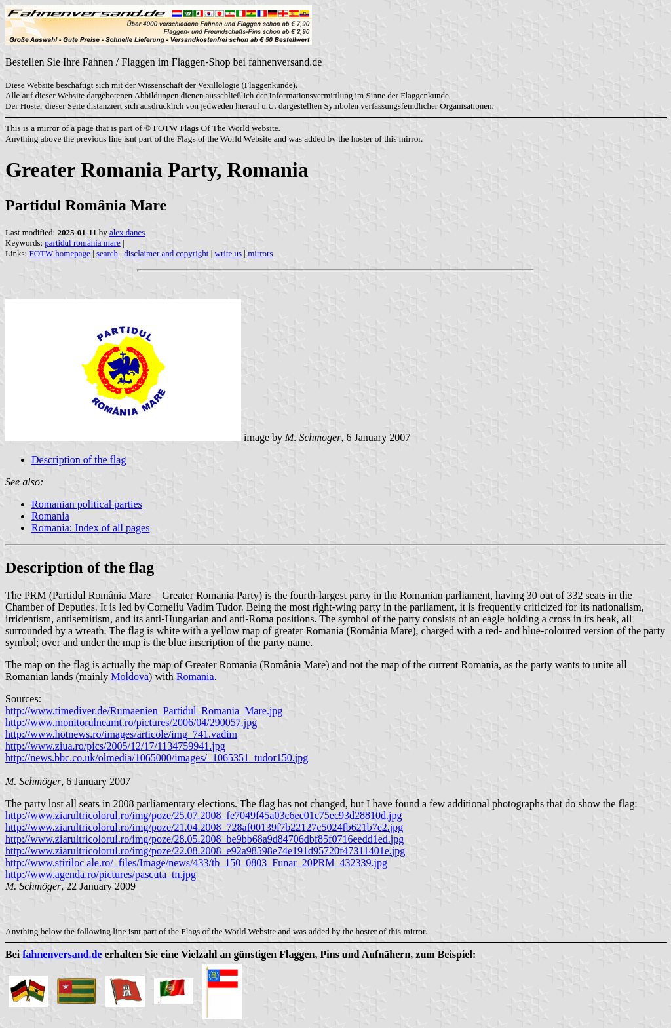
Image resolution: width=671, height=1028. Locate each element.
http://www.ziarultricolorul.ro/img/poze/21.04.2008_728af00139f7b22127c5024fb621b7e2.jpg (204, 827)
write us (228, 253)
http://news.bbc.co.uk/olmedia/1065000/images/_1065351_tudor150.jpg (156, 757)
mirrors (260, 253)
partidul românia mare (83, 243)
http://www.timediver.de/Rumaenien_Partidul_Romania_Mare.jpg (143, 710)
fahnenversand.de (62, 954)
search (107, 253)
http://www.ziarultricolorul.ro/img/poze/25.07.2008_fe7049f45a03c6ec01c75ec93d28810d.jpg (203, 815)
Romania (50, 516)
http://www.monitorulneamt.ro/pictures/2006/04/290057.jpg (131, 722)
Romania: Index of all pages (90, 527)
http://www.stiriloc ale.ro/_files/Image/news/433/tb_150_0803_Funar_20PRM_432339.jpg (196, 862)
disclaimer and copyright (166, 253)
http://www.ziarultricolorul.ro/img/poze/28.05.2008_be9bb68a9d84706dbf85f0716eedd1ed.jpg (204, 839)
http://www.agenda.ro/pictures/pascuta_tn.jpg (100, 874)
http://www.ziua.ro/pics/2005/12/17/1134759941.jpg (115, 746)
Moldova (130, 676)
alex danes (127, 232)
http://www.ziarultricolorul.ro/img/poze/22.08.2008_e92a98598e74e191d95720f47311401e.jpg (205, 850)
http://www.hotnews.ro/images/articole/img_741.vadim (121, 734)
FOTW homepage (59, 253)
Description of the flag (78, 459)
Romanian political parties (86, 504)
